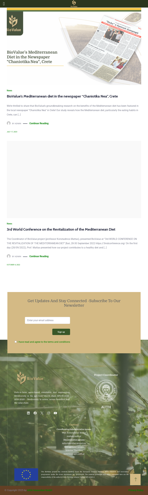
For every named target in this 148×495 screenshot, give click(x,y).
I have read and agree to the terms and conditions (44, 341)
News (9, 90)
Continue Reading (39, 123)
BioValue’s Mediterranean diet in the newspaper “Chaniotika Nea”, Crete (62, 96)
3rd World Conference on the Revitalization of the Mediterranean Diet (61, 229)
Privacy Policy (135, 490)
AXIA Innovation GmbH (39, 490)
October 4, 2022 (13, 265)
